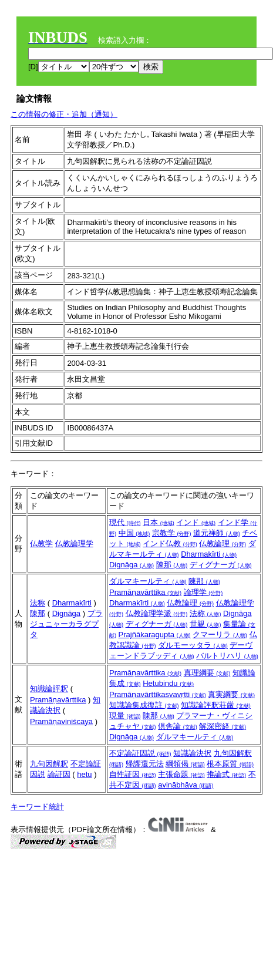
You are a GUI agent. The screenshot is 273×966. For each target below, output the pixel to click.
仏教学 (41, 543)
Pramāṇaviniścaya (61, 721)
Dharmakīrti (209, 554)
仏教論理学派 (157, 613)
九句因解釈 (49, 763)
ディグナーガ (221, 564)
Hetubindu (168, 683)
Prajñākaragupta (155, 634)
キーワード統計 (37, 806)
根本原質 (230, 763)
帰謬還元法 (145, 763)
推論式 (226, 774)
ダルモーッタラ (193, 645)
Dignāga (131, 564)
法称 (37, 602)
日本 (158, 522)
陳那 (172, 564)
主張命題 (181, 774)
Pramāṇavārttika (145, 592)
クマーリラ (220, 634)
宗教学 (171, 533)
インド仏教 (170, 543)
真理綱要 (207, 672)
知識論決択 (192, 753)
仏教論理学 (74, 543)
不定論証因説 (140, 753)
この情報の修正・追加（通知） (64, 114)
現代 (125, 522)
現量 (125, 715)
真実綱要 (231, 694)
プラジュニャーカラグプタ (66, 624)
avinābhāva (185, 784)
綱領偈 (185, 763)
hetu (84, 774)
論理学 (203, 592)
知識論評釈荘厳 (216, 705)
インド (195, 522)
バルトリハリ (227, 655)
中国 (134, 533)
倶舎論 (177, 726)
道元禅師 (216, 533)
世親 (205, 624)
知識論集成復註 (144, 705)
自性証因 (132, 774)
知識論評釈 (49, 688)
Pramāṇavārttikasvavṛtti (157, 694)
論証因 (59, 774)
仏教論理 (222, 543)
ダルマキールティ (148, 581)
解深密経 (222, 726)
